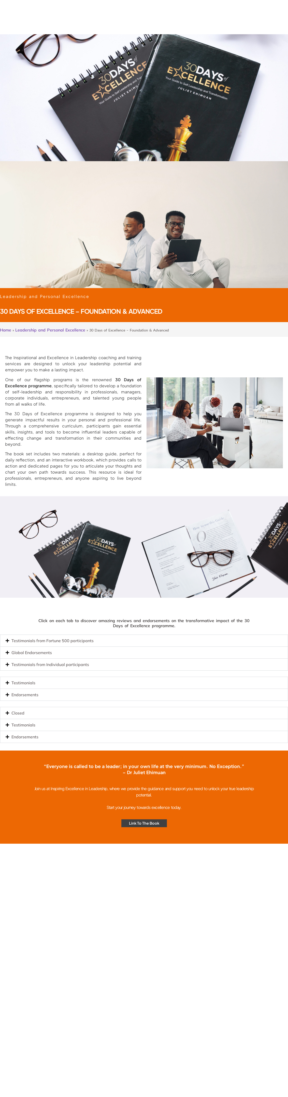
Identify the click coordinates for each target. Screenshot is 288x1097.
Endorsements (24, 694)
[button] (144, 640)
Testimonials (23, 682)
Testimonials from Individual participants (50, 664)
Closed (17, 713)
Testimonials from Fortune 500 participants (52, 640)
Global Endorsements (31, 652)
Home (5, 330)
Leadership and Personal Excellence (50, 330)
